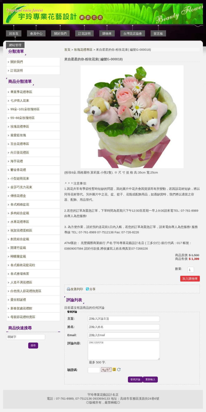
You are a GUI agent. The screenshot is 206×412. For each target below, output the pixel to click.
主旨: (71, 318)
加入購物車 (190, 278)
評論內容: (74, 343)
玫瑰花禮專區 (83, 49)
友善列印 (77, 289)
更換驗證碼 (119, 373)
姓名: (71, 327)
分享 (92, 289)
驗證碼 (72, 373)
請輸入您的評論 (124, 352)
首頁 (67, 49)
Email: (72, 335)
